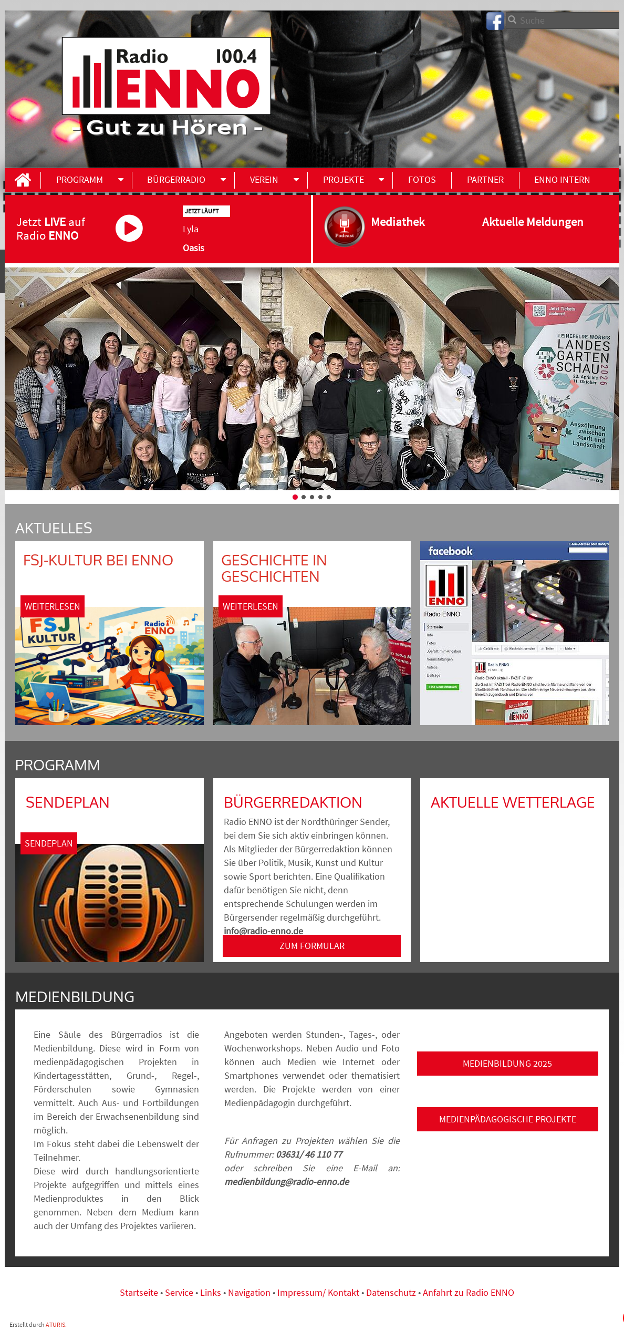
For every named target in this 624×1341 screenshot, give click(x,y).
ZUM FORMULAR (312, 946)
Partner (485, 179)
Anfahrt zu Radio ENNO (468, 1292)
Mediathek (408, 221)
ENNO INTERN (562, 179)
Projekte (343, 179)
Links (211, 1292)
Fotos (422, 179)
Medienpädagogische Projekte (507, 1119)
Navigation (250, 1292)
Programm (79, 179)
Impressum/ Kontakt (318, 1292)
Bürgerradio (176, 179)
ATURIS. (56, 1324)
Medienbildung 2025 (507, 1063)
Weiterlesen (52, 606)
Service (179, 1292)
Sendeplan (49, 843)
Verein (264, 179)
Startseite (140, 1292)
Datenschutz (391, 1292)
